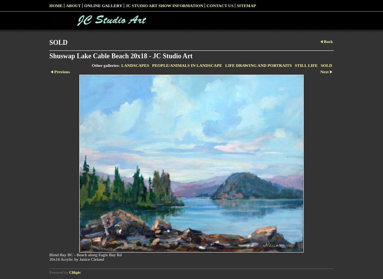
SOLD (326, 65)
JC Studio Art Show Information (164, 5)
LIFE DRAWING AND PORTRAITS (258, 65)
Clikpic (75, 272)
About (73, 5)
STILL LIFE (306, 65)
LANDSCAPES (135, 65)
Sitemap (246, 5)
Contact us (219, 5)
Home (55, 5)
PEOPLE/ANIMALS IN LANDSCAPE (187, 65)
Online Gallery (103, 5)
